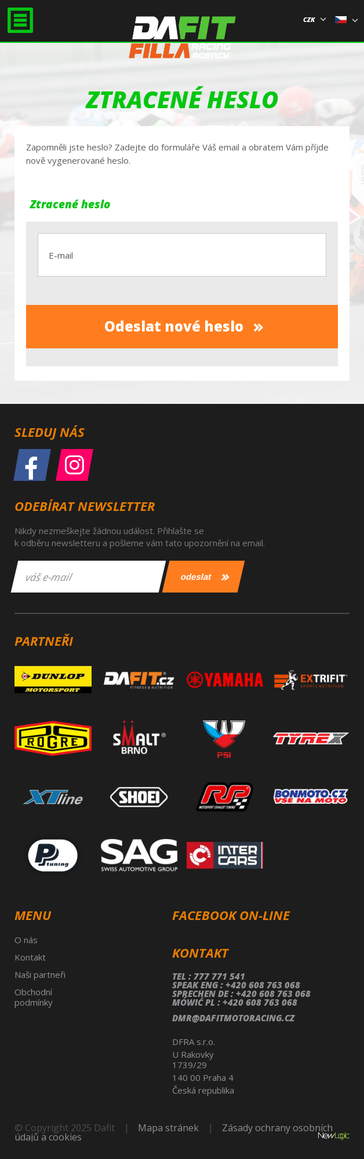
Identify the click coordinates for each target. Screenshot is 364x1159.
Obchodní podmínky (33, 997)
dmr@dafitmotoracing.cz (233, 1018)
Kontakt (30, 957)
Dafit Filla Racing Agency (182, 42)
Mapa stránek (168, 1127)
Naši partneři (39, 974)
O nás (26, 939)
